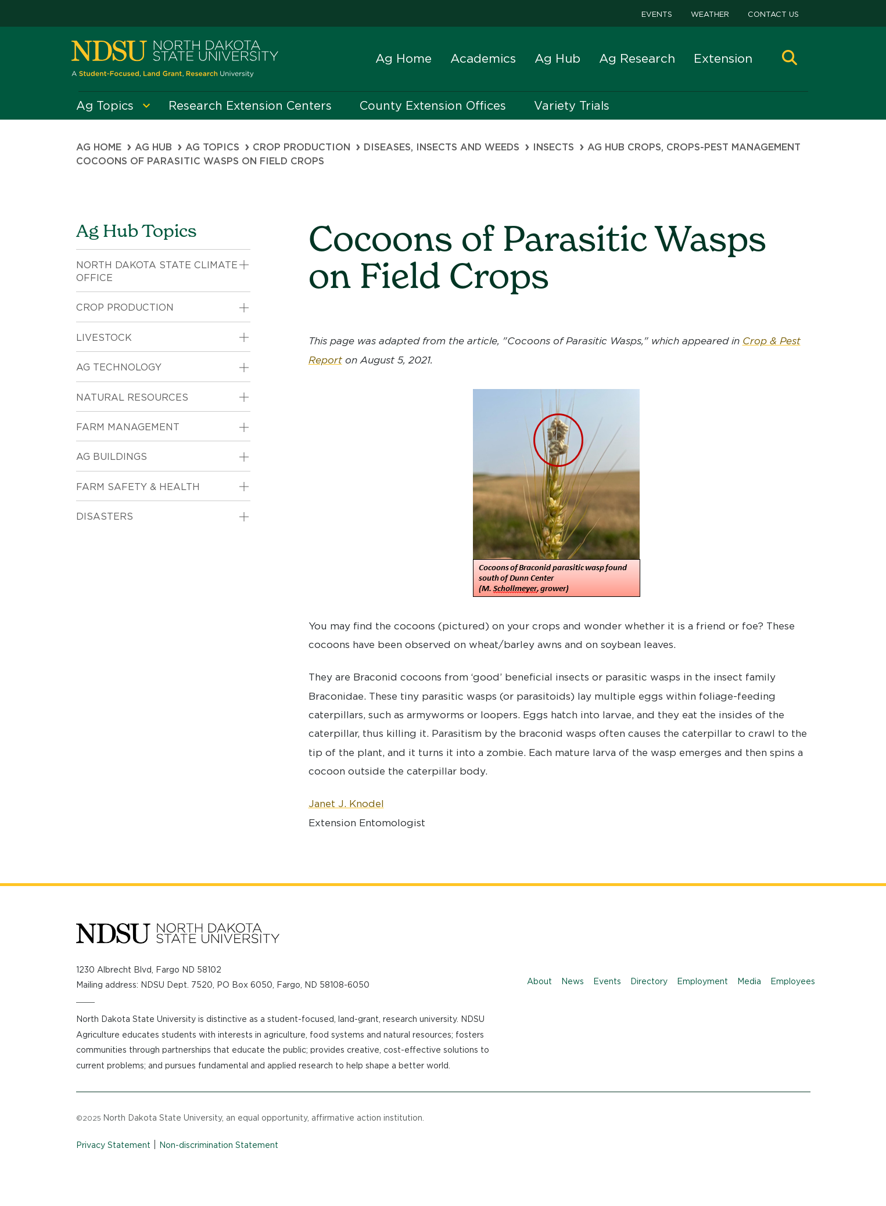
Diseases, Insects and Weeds (441, 147)
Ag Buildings (111, 456)
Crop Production (301, 147)
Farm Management (128, 427)
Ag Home (403, 58)
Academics (483, 58)
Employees (792, 981)
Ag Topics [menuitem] (105, 106)
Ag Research (637, 58)
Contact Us (773, 14)
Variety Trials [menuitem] (571, 106)
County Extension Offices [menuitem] (433, 106)
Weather (710, 14)
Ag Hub (557, 58)
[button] (789, 59)
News (572, 981)
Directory (649, 981)
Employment (702, 981)
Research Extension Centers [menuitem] (250, 106)
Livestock (104, 337)
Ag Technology (119, 367)
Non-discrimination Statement (218, 1145)
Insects (553, 147)
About (539, 981)
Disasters (104, 516)
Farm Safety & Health (138, 486)
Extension (723, 58)
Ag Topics (212, 147)
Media (749, 981)
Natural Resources (132, 397)
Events (656, 14)
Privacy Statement (113, 1145)
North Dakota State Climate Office (157, 271)
